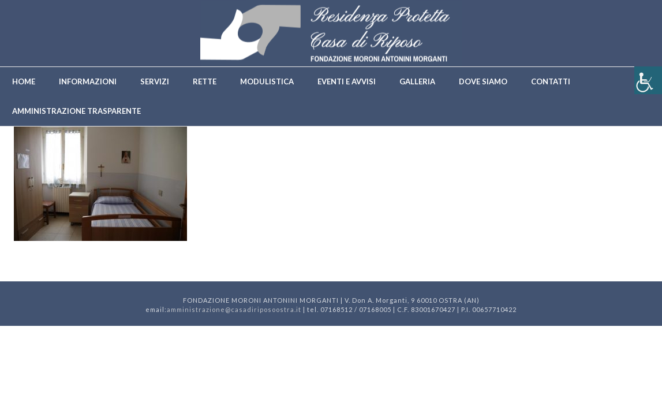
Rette (204, 81)
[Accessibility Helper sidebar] (648, 80)
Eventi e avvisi (346, 81)
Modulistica (267, 81)
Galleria (417, 81)
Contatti (550, 81)
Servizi (154, 81)
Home (23, 81)
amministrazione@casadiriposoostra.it (234, 309)
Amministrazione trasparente (76, 111)
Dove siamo (483, 81)
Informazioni (88, 81)
